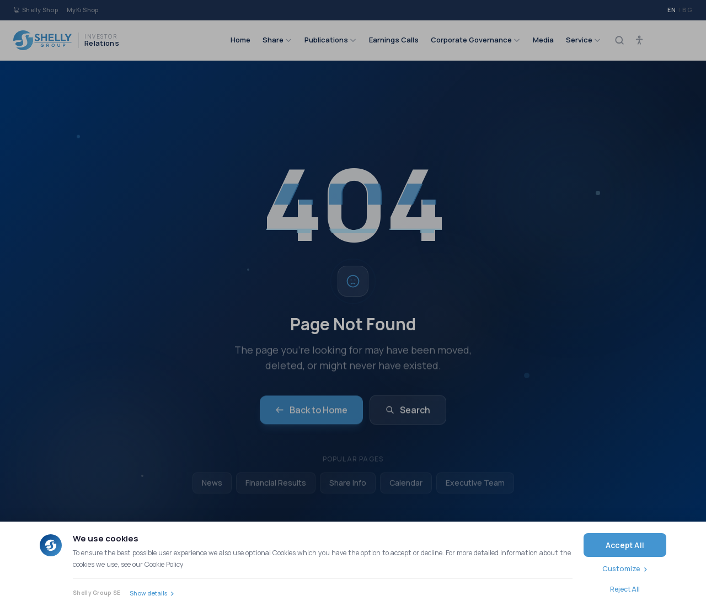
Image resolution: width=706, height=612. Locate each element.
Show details (148, 593)
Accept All (625, 545)
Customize (621, 568)
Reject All (625, 589)
